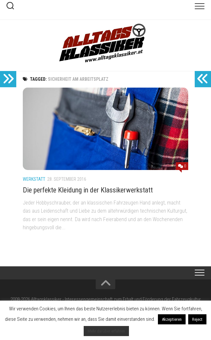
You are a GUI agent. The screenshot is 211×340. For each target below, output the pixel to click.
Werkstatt (34, 179)
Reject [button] (197, 319)
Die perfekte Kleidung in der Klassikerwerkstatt (88, 190)
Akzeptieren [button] (172, 319)
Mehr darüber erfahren (106, 331)
